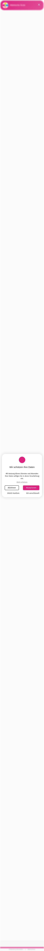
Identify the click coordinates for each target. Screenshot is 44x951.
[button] (39, 5)
